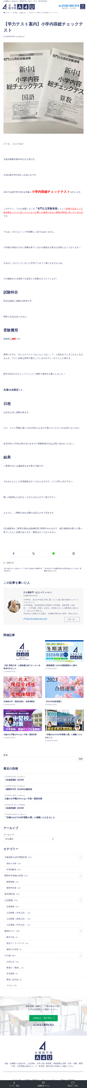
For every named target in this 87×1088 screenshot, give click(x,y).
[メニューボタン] (82, 6)
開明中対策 (14, 889)
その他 (43, 957)
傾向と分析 (14, 865)
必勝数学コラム (44, 1084)
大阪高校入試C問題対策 (43, 859)
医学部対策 (12, 895)
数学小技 (12, 939)
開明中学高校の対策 (43, 877)
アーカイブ (8, 836)
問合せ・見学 (73, 1084)
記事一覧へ (71, 621)
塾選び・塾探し (15, 969)
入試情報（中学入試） (18, 926)
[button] (13, 553)
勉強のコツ (43, 932)
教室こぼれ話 (14, 981)
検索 (5, 757)
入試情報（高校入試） (18, 920)
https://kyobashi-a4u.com (36, 620)
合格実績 (13, 908)
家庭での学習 (14, 951)
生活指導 (12, 975)
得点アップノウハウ (17, 945)
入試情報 (43, 902)
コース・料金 (14, 1084)
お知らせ (21, 36)
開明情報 (13, 883)
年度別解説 (14, 871)
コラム (12, 987)
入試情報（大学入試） (18, 914)
